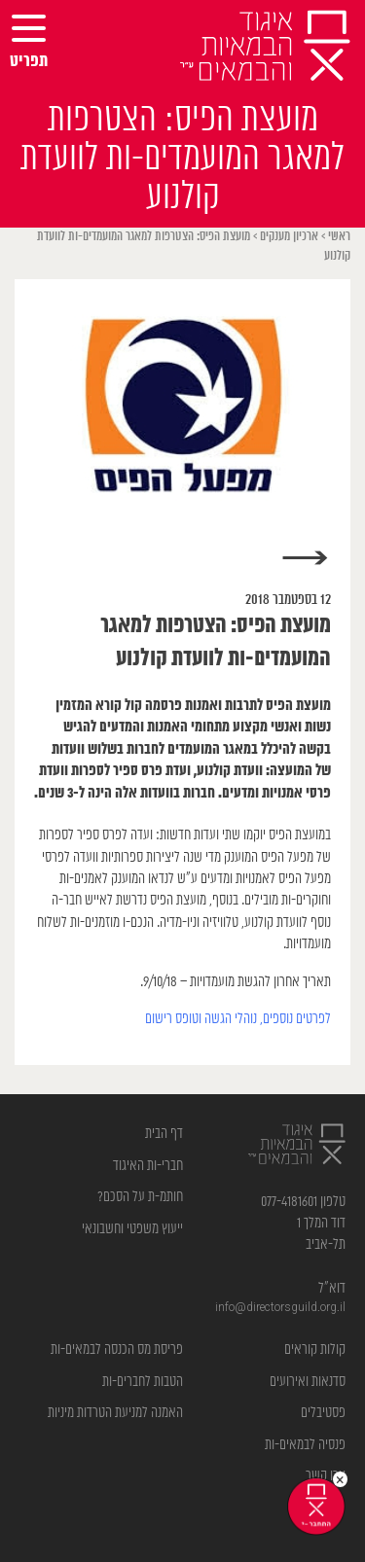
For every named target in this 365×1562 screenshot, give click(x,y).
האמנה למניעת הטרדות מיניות (115, 1412)
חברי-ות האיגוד (148, 1165)
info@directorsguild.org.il (280, 1307)
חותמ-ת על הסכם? (140, 1197)
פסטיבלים (323, 1412)
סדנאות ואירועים (308, 1381)
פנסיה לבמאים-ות (305, 1445)
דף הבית (164, 1133)
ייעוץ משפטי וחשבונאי (132, 1229)
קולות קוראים (315, 1349)
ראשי (339, 237)
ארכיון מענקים (289, 237)
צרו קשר (326, 1476)
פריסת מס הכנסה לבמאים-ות (117, 1349)
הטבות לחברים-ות (142, 1381)
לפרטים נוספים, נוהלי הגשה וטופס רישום (238, 1019)
